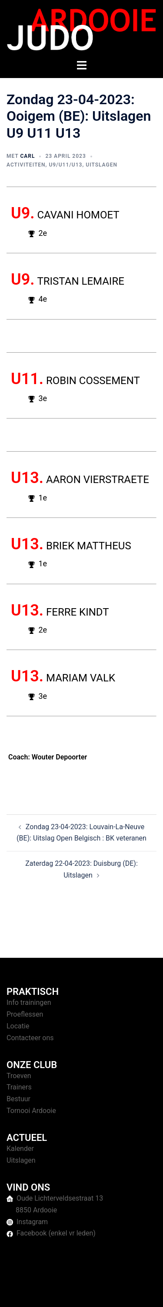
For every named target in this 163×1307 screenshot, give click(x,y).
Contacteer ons (30, 1038)
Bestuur (18, 1099)
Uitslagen (101, 165)
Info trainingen (29, 1002)
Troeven (19, 1076)
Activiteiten (26, 165)
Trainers (19, 1087)
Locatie (18, 1026)
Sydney (89, 1291)
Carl (27, 156)
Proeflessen (25, 1014)
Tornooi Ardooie (31, 1110)
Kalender (20, 1148)
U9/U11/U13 (65, 165)
